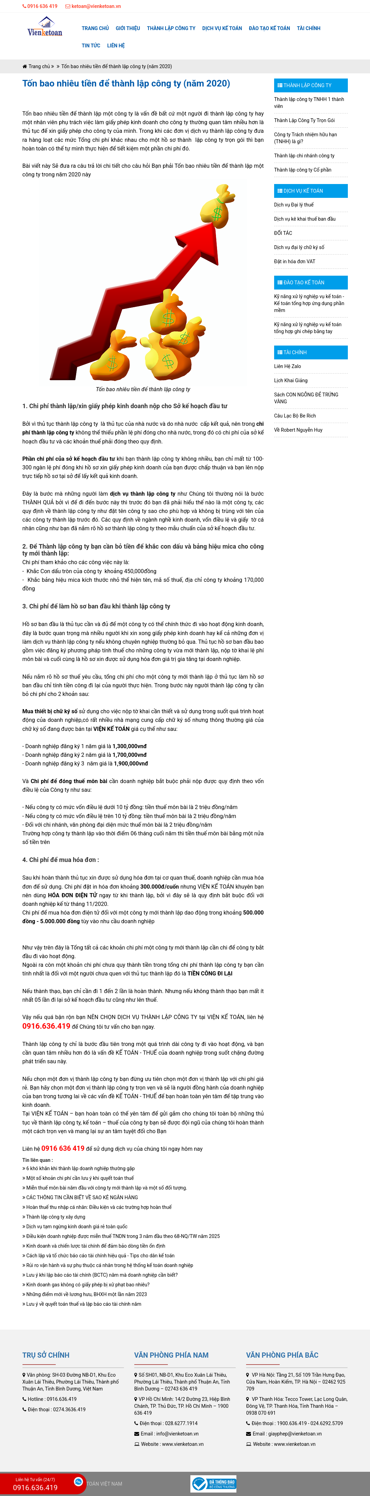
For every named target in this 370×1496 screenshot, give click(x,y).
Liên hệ (116, 45)
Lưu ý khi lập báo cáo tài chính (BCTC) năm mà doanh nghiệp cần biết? (100, 1275)
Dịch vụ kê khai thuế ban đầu (305, 219)
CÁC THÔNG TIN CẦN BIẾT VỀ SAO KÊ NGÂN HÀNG (80, 1197)
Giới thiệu (128, 28)
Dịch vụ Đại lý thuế (294, 205)
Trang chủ (95, 28)
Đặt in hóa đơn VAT (294, 261)
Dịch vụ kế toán (222, 28)
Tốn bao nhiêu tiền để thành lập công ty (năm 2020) (116, 66)
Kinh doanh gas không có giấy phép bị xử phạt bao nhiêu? (86, 1284)
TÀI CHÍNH (309, 28)
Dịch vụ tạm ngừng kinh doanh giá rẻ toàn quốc (75, 1226)
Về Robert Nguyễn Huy (298, 430)
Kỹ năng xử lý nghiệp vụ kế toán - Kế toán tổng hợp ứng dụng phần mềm (309, 303)
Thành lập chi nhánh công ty (304, 155)
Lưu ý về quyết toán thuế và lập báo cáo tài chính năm (82, 1304)
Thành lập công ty (171, 28)
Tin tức (91, 45)
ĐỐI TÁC (283, 233)
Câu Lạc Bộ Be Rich (295, 416)
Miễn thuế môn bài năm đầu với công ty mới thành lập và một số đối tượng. (104, 1188)
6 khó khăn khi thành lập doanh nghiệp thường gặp (78, 1168)
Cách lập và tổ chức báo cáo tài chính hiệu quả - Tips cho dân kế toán (98, 1255)
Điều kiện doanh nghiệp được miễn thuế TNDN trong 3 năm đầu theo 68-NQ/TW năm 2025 (121, 1236)
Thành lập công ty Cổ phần (303, 170)
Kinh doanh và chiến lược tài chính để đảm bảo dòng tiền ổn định (93, 1246)
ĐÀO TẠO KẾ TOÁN (269, 28)
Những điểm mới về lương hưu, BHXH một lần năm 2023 (84, 1294)
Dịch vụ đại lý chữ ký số (299, 247)
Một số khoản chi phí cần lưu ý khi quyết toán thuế (78, 1178)
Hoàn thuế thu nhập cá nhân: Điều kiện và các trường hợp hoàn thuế (97, 1207)
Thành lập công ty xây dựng (53, 1217)
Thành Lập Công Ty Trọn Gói (304, 120)
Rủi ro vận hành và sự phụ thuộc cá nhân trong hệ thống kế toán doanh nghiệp (107, 1265)
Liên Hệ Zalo (287, 366)
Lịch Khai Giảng (291, 380)
